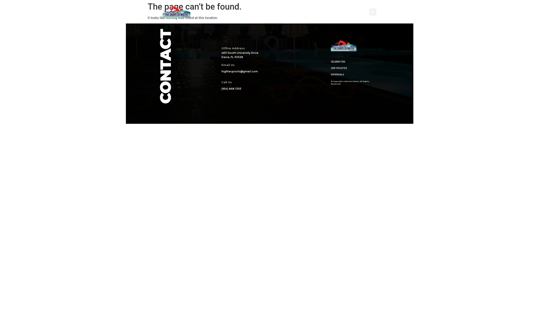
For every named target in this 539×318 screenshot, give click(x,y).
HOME (198, 12)
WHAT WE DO (269, 12)
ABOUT (218, 12)
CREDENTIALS (300, 12)
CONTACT (346, 12)
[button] (372, 12)
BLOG (325, 12)
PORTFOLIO (241, 12)
